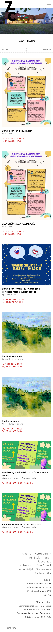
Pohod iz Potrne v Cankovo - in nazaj (21, 524)
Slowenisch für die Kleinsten (17, 131)
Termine (47, 50)
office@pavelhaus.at (36, 591)
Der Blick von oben (12, 356)
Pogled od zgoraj (11, 421)
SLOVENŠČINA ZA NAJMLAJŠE (18, 224)
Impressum (12, 628)
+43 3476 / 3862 (42, 588)
